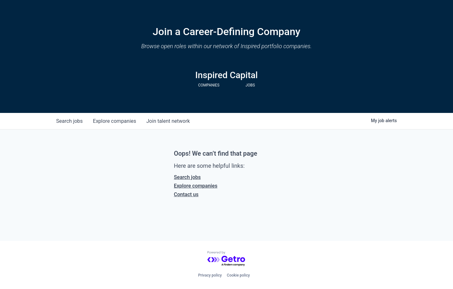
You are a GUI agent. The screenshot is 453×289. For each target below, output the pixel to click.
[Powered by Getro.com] (226, 259)
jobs (69, 121)
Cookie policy (238, 275)
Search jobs (187, 177)
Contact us (186, 194)
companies (114, 121)
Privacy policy (210, 275)
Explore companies (195, 186)
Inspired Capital (226, 75)
